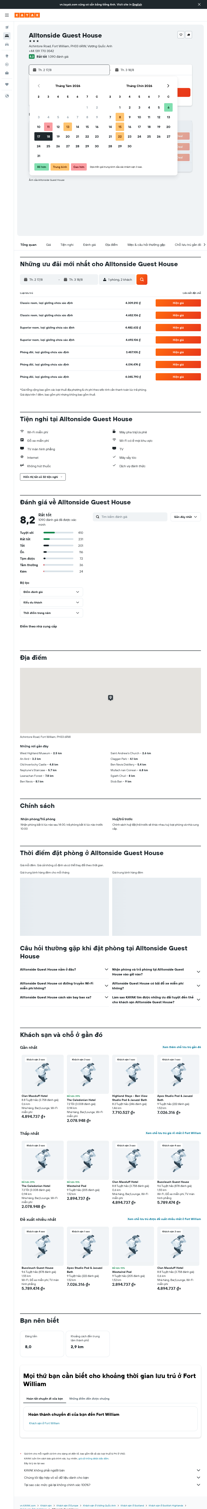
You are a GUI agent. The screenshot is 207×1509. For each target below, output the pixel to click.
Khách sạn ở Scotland (132, 1505)
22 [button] (87, 136)
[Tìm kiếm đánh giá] (133, 516)
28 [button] (77, 146)
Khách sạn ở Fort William (44, 1423)
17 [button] (38, 136)
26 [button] (58, 146)
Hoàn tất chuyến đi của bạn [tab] (44, 1398)
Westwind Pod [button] (76, 1186)
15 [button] (87, 127)
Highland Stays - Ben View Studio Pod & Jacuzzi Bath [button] (129, 1098)
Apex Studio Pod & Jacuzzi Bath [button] (175, 1098)
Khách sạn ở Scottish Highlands (166, 1505)
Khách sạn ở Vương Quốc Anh (99, 1505)
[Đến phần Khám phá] (7, 56)
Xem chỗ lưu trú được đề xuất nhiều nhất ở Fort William (164, 1219)
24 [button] (38, 146)
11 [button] (48, 127)
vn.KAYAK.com (28, 1505)
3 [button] (39, 117)
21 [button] (77, 136)
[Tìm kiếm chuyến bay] (7, 27)
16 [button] (96, 127)
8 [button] (87, 117)
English (137, 4)
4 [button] (48, 117)
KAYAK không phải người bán (112, 1470)
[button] (199, 4)
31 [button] (38, 156)
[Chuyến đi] (7, 84)
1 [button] (87, 107)
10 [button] (38, 127)
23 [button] (97, 136)
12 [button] (58, 127)
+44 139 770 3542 (41, 51)
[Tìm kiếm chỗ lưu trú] (7, 36)
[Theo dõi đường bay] (7, 64)
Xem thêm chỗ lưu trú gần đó (182, 1047)
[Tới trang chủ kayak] (27, 15)
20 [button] (68, 136)
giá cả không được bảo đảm (93, 1458)
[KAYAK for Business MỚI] (7, 73)
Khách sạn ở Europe (67, 1505)
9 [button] (97, 117)
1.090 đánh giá (58, 56)
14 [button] (77, 127)
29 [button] (87, 146)
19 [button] (58, 136)
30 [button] (97, 146)
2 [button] (97, 107)
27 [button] (68, 146)
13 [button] (67, 127)
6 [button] (68, 117)
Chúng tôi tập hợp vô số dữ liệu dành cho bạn (112, 1477)
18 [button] (48, 136)
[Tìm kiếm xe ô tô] (7, 44)
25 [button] (48, 146)
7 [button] (77, 117)
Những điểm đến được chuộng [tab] (89, 1398)
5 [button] (58, 117)
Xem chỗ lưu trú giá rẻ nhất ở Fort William (173, 1133)
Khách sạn (46, 1505)
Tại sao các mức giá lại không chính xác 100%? (112, 1484)
